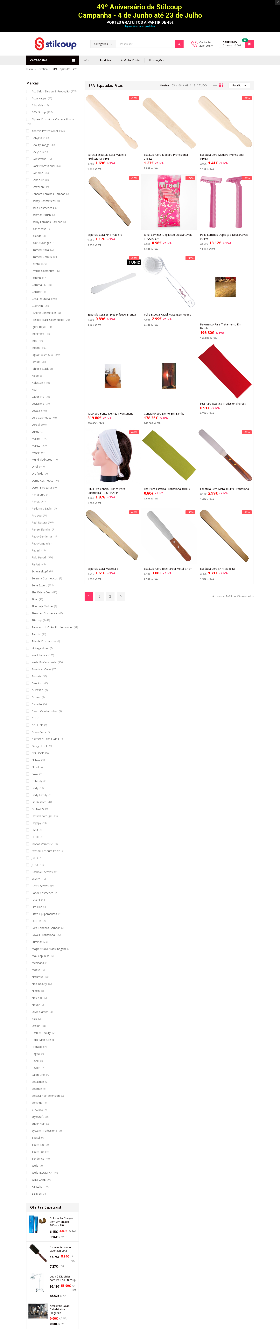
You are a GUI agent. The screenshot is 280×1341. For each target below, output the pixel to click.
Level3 (36, 900)
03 (173, 85)
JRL (34, 858)
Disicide (36, 236)
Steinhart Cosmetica (44, 613)
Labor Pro (38, 396)
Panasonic (38, 494)
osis (34, 1019)
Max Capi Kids (40, 956)
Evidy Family (39, 795)
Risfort (36, 564)
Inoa (34, 341)
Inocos (36, 348)
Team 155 (38, 1144)
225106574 (206, 45)
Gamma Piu (39, 285)
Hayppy (36, 823)
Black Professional (43, 166)
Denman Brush (41, 215)
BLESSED (38, 690)
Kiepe (35, 375)
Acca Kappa (39, 98)
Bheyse (36, 152)
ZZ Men (37, 1193)
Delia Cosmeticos (43, 208)
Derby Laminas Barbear (47, 222)
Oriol (35, 466)
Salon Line (38, 1075)
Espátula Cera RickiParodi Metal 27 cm (168, 568)
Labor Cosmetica (42, 893)
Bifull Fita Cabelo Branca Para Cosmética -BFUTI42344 (106, 491)
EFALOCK (38, 753)
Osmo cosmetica (42, 480)
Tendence (38, 1158)
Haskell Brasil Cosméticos (48, 320)
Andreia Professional (45, 131)
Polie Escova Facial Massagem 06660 (167, 314)
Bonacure (38, 180)
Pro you (37, 515)
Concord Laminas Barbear (48, 194)
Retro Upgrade (41, 543)
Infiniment (38, 334)
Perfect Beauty (41, 1033)
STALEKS (37, 1109)
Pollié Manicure (41, 1040)
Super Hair (38, 1123)
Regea (36, 1054)
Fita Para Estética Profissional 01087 (223, 403)
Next (121, 596)
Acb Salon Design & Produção (51, 91)
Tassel (36, 1137)
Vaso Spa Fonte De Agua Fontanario (111, 413)
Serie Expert (39, 585)
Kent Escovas (40, 886)
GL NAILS (38, 809)
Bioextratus (39, 159)
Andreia (36, 676)
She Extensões (41, 592)
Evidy (35, 788)
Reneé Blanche (41, 529)
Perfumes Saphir (42, 508)
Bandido (37, 683)
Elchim (36, 760)
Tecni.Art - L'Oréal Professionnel (52, 627)
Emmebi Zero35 (42, 257)
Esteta (36, 264)
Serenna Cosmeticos (45, 578)
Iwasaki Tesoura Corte (46, 851)
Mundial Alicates (42, 459)
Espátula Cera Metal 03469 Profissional (224, 489)
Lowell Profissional (43, 935)
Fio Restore (39, 802)
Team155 (38, 1151)
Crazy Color (39, 732)
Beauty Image (40, 145)
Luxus (35, 431)
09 (186, 85)
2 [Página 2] (100, 596)
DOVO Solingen (41, 243)
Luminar (37, 942)
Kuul (34, 389)
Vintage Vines (40, 648)
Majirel (36, 438)
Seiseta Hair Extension (46, 1095)
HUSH (35, 837)
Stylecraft (38, 1116)
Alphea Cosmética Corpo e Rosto (53, 119)
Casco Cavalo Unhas (45, 711)
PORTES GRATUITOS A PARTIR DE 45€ (140, 22)
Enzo (35, 774)
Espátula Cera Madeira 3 (103, 568)
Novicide (37, 998)
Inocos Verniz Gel (42, 844)
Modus (36, 970)
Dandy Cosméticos (44, 201)
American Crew (41, 669)
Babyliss (37, 138)
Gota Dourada (41, 299)
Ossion (36, 1026)
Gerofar (36, 292)
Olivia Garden (40, 1012)
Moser (36, 452)
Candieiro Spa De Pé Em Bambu (164, 413)
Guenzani (37, 306)
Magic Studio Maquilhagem (49, 949)
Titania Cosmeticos (44, 641)
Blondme (37, 173)
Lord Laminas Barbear (46, 928)
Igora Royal (39, 327)
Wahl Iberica (39, 655)
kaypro (36, 879)
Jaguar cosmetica (42, 355)
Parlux (35, 501)
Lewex (36, 410)
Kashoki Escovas (42, 872)
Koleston (37, 382)
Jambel (36, 362)
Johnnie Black (40, 368)
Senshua (37, 1102)
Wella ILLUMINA (42, 1172)
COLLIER (37, 725)
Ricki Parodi (39, 557)
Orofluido (38, 473)
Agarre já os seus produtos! (140, 26)
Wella (35, 1165)
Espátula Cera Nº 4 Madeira (217, 568)
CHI (34, 718)
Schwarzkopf (40, 571)
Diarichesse (39, 229)
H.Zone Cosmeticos (44, 313)
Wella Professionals (44, 662)
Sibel (35, 599)
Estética (43, 69)
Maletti (36, 445)
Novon (36, 1005)
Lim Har (37, 907)
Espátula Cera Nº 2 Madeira (105, 235)
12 (193, 85)
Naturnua (38, 977)
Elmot (35, 767)
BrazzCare (38, 187)
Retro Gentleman (42, 536)
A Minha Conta (130, 60)
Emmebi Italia (40, 250)
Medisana (38, 963)
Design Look (40, 746)
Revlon (36, 1068)
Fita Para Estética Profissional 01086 (167, 489)
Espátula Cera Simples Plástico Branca (112, 314)
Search (179, 44)
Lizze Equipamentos (44, 914)
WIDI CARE (39, 1179)
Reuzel (36, 550)
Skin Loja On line (42, 606)
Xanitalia (37, 1186)
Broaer (36, 697)
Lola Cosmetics (41, 417)
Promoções (156, 60)
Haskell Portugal (42, 816)
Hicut (35, 830)
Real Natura (39, 522)
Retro (35, 1061)
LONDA (36, 921)
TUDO (203, 85)
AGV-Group (39, 112)
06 (180, 85)
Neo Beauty (39, 984)
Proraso (37, 1047)
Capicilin (37, 704)
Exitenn (36, 278)
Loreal (36, 424)
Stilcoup (37, 620)
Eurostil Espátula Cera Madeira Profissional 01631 (107, 156)
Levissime (38, 403)
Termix (36, 634)
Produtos (105, 60)
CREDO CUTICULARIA (45, 739)
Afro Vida (37, 105)
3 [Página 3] (110, 596)
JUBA (35, 865)
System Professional (45, 1130)
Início (87, 60)
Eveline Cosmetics (43, 271)
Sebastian (38, 1082)
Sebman (37, 1089)
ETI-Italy (37, 781)
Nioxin (36, 991)
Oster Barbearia (42, 487)
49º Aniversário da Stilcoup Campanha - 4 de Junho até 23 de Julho (140, 11)
